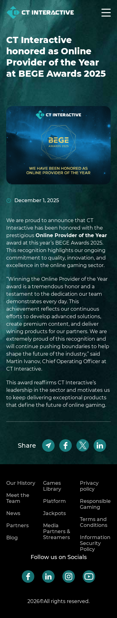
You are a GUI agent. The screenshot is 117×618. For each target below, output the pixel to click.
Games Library (52, 486)
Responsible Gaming (95, 504)
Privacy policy (89, 486)
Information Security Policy (95, 543)
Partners (17, 525)
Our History (20, 483)
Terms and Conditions (93, 522)
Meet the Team (17, 498)
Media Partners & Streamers (56, 531)
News (13, 513)
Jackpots (54, 513)
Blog (12, 538)
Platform (54, 501)
